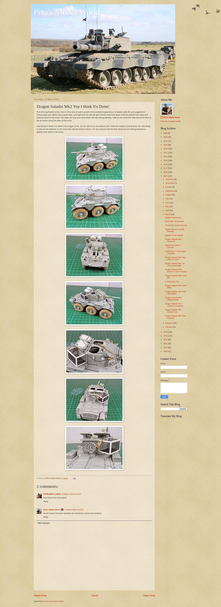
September (170, 191)
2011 (165, 343)
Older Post (149, 595)
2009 (165, 351)
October (168, 187)
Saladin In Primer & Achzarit (173, 246)
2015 (165, 176)
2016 (165, 172)
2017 (165, 168)
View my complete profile (171, 121)
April (167, 210)
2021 (165, 153)
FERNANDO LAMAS (52, 494)
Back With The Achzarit (174, 221)
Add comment (43, 523)
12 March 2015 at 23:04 (71, 494)
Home (94, 595)
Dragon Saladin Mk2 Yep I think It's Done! (175, 258)
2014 (165, 332)
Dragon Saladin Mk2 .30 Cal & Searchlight (174, 264)
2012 (165, 340)
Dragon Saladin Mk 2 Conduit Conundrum (174, 305)
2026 (165, 133)
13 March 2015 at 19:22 (73, 510)
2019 (165, 160)
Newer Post (40, 595)
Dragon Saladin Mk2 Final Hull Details (175, 293)
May (167, 206)
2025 (165, 137)
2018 (165, 164)
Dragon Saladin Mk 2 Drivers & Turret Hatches (176, 270)
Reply (45, 501)
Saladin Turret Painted (174, 235)
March (168, 214)
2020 (165, 156)
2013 (165, 336)
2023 (165, 145)
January (168, 327)
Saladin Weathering (173, 218)
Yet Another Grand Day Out (176, 225)
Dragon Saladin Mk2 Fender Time (173, 311)
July (167, 199)
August (168, 195)
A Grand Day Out (172, 282)
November (169, 183)
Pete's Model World (67, 12)
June (167, 203)
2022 (165, 149)
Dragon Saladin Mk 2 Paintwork (173, 240)
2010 (165, 347)
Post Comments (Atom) (54, 601)
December (169, 179)
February (169, 323)
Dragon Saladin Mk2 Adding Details (173, 299)
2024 (165, 141)
